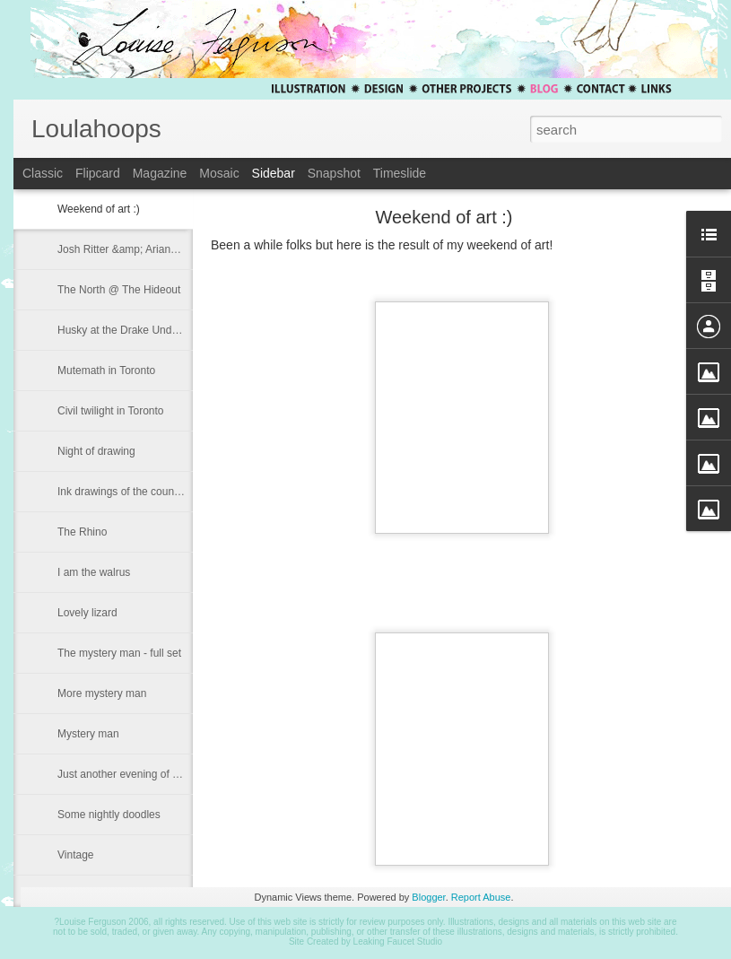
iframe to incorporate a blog (372, 503)
